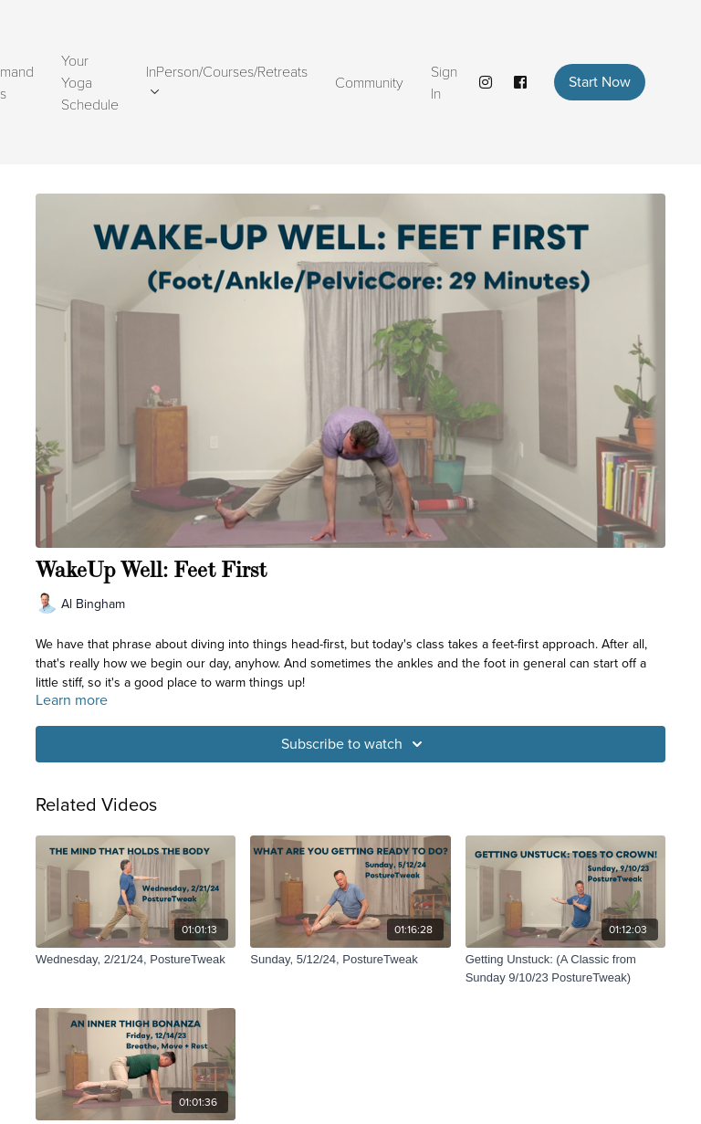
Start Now (600, 81)
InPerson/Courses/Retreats (227, 77)
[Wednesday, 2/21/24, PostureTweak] (135, 960)
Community (369, 81)
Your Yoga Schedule (90, 81)
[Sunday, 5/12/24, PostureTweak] (350, 960)
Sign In (444, 81)
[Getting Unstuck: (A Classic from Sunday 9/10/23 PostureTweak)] (565, 968)
